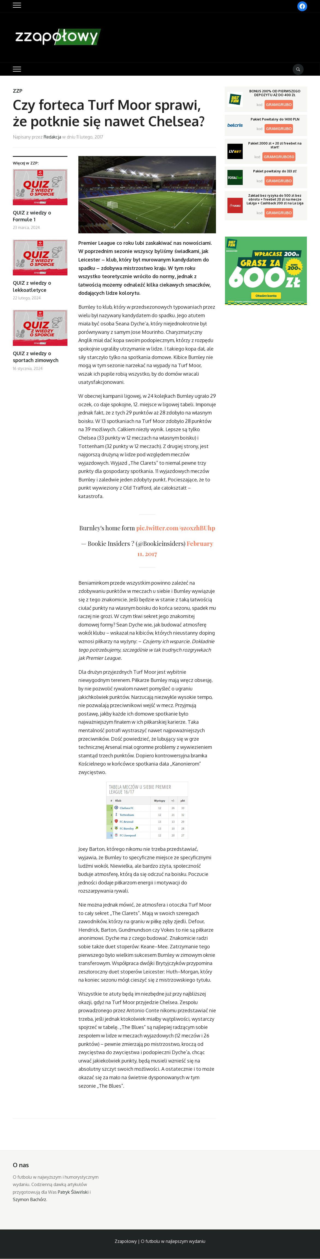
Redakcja (52, 137)
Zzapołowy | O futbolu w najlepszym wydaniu (160, 1241)
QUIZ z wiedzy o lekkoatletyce (32, 286)
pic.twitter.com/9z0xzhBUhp (175, 528)
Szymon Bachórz (29, 1199)
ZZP (17, 91)
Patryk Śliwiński (73, 1192)
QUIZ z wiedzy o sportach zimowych (35, 356)
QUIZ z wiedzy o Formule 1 (32, 216)
